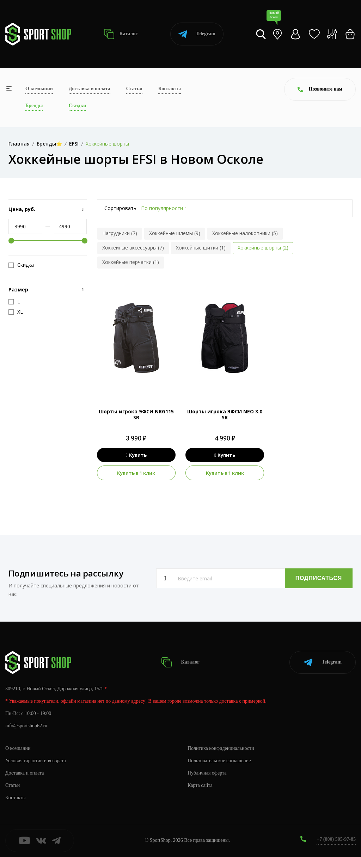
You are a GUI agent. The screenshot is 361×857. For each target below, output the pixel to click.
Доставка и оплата (89, 88)
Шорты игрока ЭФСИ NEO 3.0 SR (224, 414)
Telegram (196, 34)
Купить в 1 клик (136, 473)
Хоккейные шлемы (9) (174, 233)
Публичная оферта (207, 773)
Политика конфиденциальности (221, 748)
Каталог (121, 34)
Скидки (77, 105)
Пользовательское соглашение (219, 760)
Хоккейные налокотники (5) (245, 233)
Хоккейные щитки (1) (201, 247)
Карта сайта (200, 785)
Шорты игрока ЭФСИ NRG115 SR (136, 414)
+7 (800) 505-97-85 (336, 839)
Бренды (34, 105)
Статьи (134, 88)
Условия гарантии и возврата (35, 760)
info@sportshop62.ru (26, 725)
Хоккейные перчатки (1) (130, 262)
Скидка (21, 265)
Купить (136, 455)
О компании (39, 88)
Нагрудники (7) (119, 233)
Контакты (169, 88)
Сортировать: (120, 208)
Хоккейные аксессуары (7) (133, 247)
